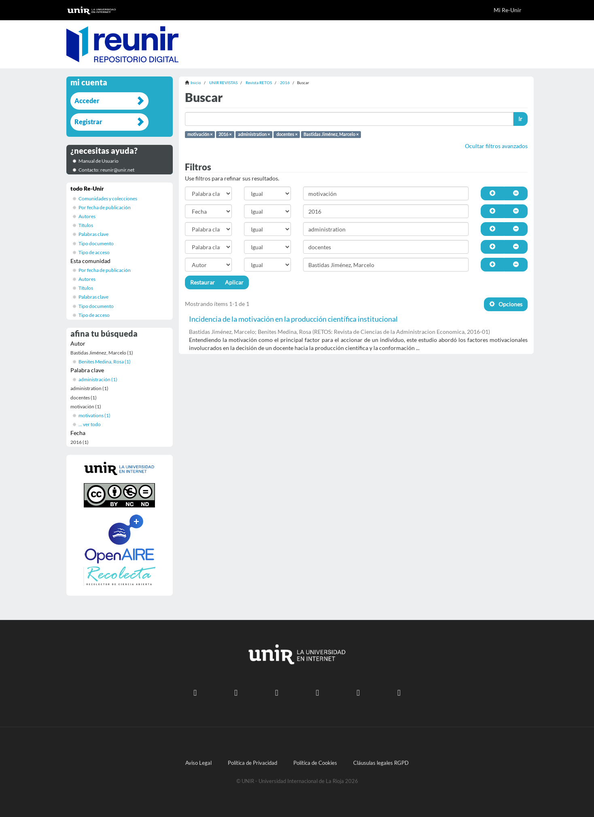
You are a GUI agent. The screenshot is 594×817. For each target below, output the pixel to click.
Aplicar (234, 282)
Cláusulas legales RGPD (381, 763)
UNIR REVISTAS (223, 82)
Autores (86, 216)
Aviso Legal (198, 763)
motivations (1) (94, 415)
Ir (520, 118)
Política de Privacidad (252, 763)
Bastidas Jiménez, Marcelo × (331, 134)
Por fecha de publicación (104, 207)
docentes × (286, 134)
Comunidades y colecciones (107, 198)
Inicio (196, 82)
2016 (285, 82)
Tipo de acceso (94, 252)
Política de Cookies (315, 763)
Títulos (85, 225)
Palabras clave (93, 234)
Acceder (87, 100)
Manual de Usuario (98, 161)
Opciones (505, 304)
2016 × (225, 134)
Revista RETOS (259, 82)
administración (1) (97, 379)
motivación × (199, 134)
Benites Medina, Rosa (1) (104, 362)
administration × (254, 134)
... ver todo (89, 424)
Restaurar (202, 282)
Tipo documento (96, 243)
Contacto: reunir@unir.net (106, 170)
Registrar (88, 121)
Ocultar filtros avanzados (496, 145)
